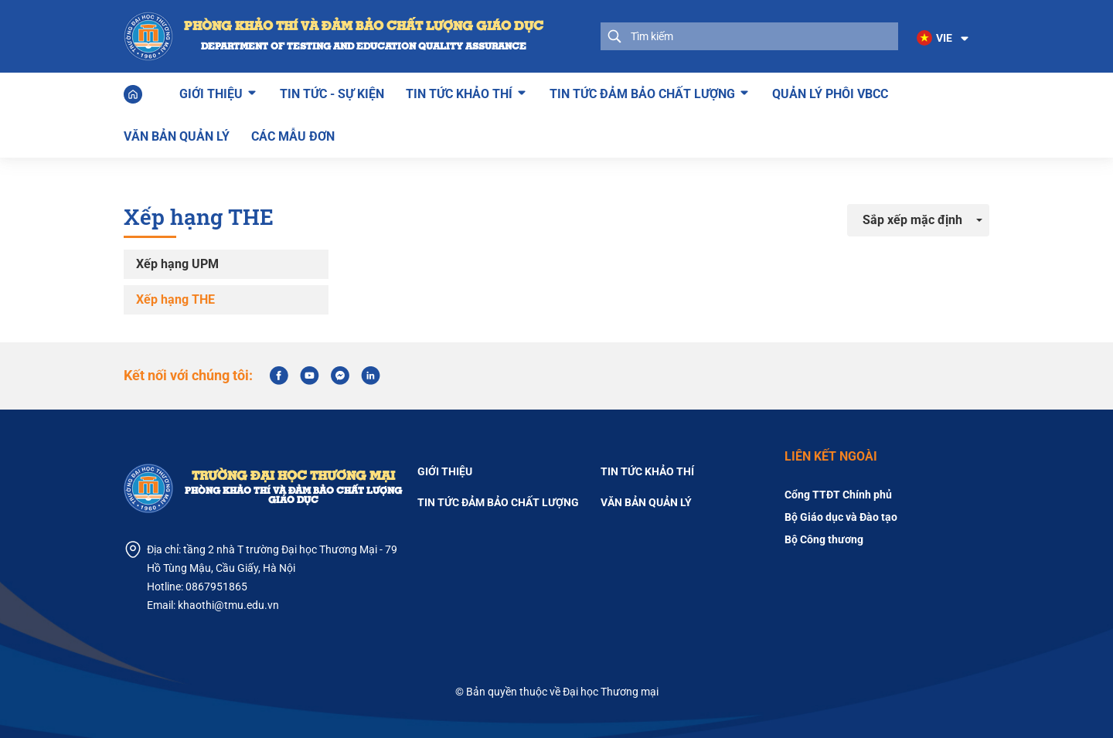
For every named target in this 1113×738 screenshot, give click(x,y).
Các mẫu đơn (293, 136)
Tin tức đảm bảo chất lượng (642, 92)
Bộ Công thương (824, 539)
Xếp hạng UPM (177, 264)
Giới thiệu (211, 92)
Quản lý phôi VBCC (830, 94)
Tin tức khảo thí (459, 92)
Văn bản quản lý (177, 136)
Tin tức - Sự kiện (332, 94)
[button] (943, 39)
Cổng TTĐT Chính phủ (838, 494)
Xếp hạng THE (175, 299)
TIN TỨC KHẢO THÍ (647, 471)
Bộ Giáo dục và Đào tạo (841, 517)
